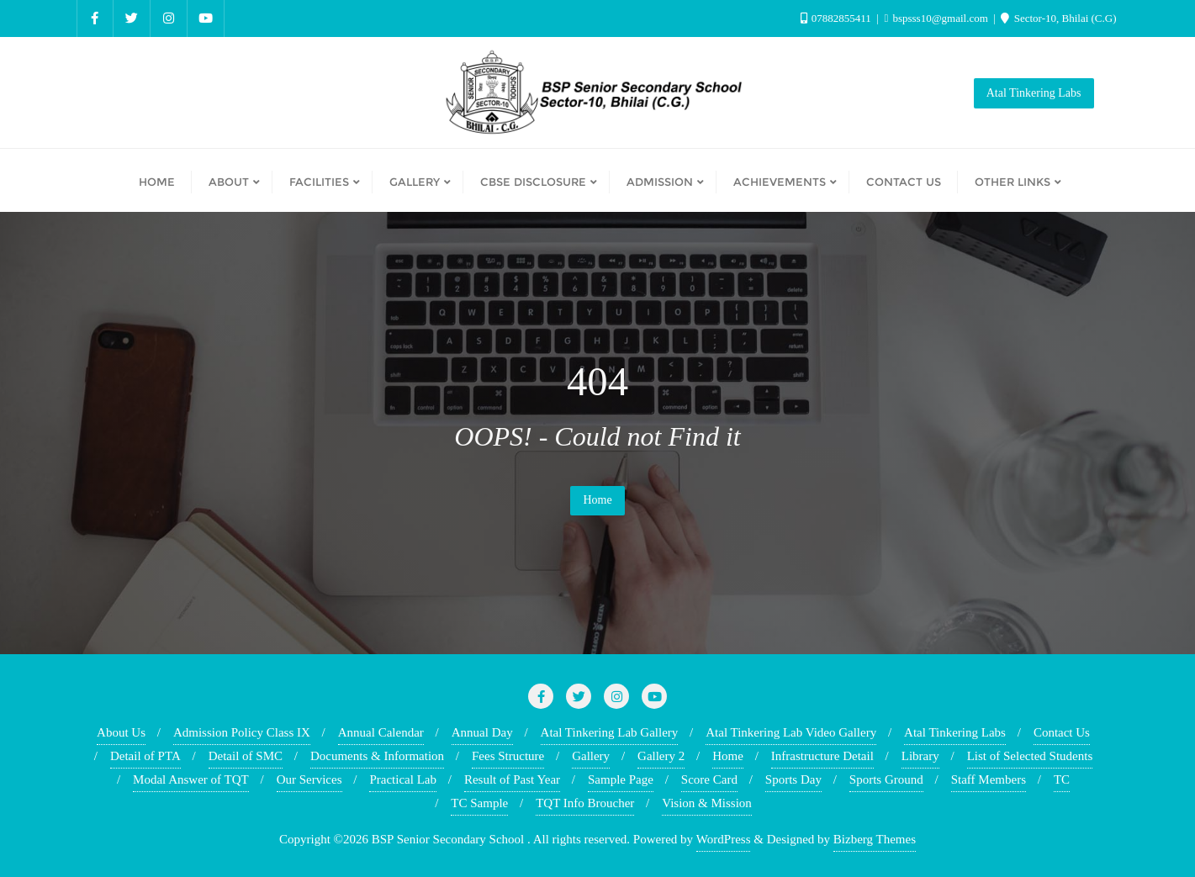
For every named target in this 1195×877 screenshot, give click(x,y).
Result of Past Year (512, 779)
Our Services (309, 779)
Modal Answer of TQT (191, 779)
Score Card (709, 779)
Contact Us (1062, 732)
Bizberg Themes (874, 839)
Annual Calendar (381, 732)
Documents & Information (377, 756)
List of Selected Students (1030, 756)
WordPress (723, 839)
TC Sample (479, 803)
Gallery (591, 756)
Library (920, 756)
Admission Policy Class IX (241, 732)
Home (597, 500)
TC (1062, 779)
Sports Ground (886, 779)
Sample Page (620, 779)
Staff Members (988, 779)
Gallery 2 (661, 756)
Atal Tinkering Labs (1033, 93)
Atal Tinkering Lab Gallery (610, 732)
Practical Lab (402, 779)
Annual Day (482, 732)
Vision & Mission (707, 803)
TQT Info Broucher (585, 803)
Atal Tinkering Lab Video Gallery (791, 732)
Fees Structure (508, 756)
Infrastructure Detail (822, 756)
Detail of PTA (145, 756)
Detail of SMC (246, 756)
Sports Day (793, 779)
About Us (121, 732)
